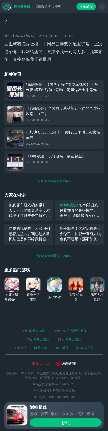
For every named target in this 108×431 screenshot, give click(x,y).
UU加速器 (61, 348)
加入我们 (77, 378)
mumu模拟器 (85, 348)
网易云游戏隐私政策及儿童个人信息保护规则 (69, 373)
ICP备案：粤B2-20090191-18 (54, 397)
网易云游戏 (37, 331)
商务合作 (61, 378)
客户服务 (27, 373)
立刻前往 (86, 7)
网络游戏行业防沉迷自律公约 (54, 390)
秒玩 (66, 422)
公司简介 (12, 373)
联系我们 (46, 378)
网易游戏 (40, 348)
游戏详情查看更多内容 (54, 181)
